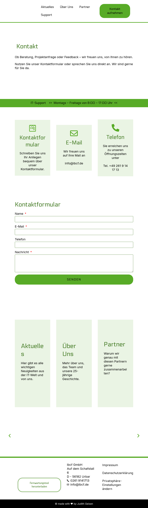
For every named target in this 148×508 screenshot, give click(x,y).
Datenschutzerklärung (117, 473)
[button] (9, 435)
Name (19, 213)
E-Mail (20, 226)
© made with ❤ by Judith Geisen (74, 503)
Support (46, 15)
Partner (84, 7)
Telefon (20, 239)
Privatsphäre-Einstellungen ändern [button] (112, 485)
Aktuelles (47, 7)
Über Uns (66, 7)
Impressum (110, 465)
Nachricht (22, 252)
